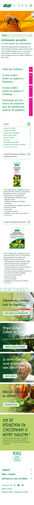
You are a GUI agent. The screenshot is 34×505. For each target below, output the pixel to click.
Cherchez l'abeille (8, 137)
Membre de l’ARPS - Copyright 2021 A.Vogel (15, 492)
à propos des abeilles (9, 130)
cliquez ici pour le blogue (15, 347)
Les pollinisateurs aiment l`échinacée (14, 144)
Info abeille (6, 140)
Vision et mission (7, 488)
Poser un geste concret (10, 147)
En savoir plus (7, 215)
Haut (13, 289)
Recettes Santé (11, 405)
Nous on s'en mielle (9, 128)
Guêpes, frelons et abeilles (11, 133)
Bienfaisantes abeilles (10, 135)
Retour (4, 289)
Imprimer (23, 289)
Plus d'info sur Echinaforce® (16, 313)
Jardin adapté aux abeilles (11, 142)
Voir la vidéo (10, 376)
